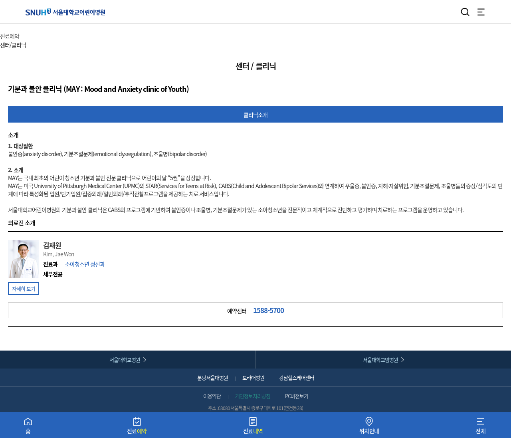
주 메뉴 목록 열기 (39, 37)
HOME (7, 28)
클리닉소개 (255, 115)
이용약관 (212, 396)
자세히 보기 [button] (23, 288)
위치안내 (369, 427)
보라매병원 (253, 377)
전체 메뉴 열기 (481, 12)
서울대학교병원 (124, 359)
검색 (465, 12)
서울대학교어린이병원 (65, 11)
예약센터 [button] (255, 310)
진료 (137, 427)
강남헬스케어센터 (296, 377)
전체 (480, 427)
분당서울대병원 (212, 377)
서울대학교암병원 (380, 359)
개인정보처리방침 (252, 396)
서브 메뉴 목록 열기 (48, 45)
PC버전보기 (296, 396)
